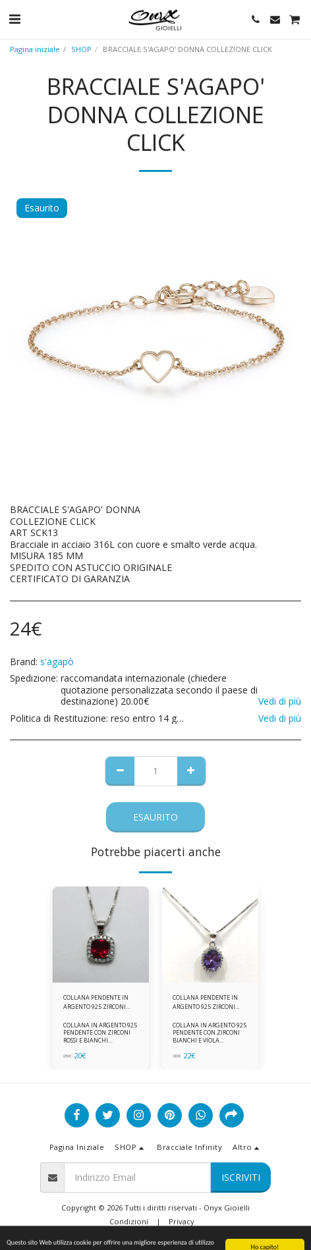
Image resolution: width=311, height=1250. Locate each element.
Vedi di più (279, 701)
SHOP (81, 49)
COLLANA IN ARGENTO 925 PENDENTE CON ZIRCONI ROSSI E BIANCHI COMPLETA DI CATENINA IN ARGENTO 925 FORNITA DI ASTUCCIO (100, 1043)
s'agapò (57, 661)
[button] (14, 18)
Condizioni (128, 1221)
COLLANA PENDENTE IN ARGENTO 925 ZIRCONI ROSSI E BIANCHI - (95, 1002)
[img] (101, 934)
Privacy (181, 1221)
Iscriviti (240, 1177)
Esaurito (155, 817)
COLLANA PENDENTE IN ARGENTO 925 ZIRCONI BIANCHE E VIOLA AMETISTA (205, 1002)
